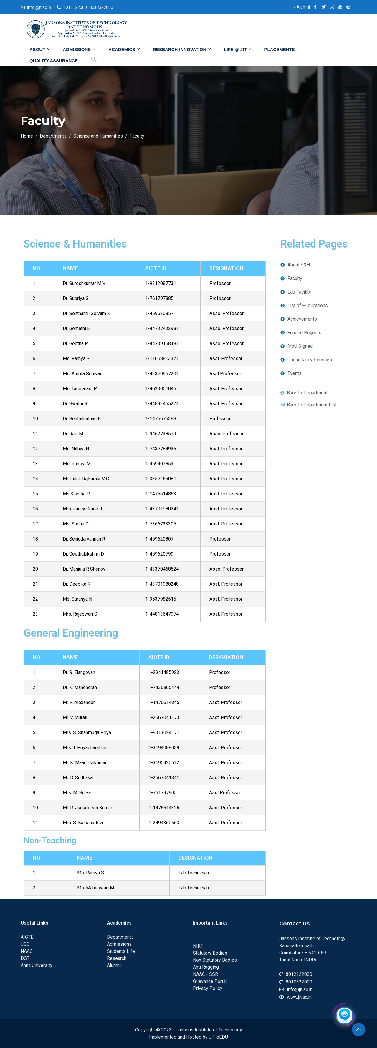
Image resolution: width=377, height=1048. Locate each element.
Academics (124, 49)
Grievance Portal (210, 981)
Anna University (36, 965)
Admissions (79, 49)
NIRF (198, 946)
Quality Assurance (53, 60)
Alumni (302, 7)
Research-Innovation (182, 49)
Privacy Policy (207, 988)
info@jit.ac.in (39, 7)
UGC (25, 944)
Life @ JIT (238, 49)
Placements (279, 49)
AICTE (27, 937)
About (40, 49)
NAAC (27, 951)
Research (116, 958)
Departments (120, 937)
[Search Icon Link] (89, 59)
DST (25, 958)
